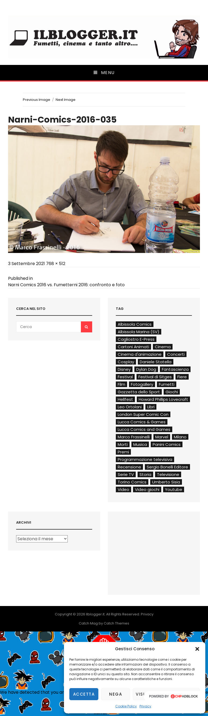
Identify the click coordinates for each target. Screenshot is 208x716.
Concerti (176, 354)
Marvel (161, 437)
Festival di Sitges (155, 377)
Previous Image (36, 99)
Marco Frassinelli (134, 437)
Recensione (129, 467)
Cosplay (126, 362)
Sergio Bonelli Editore (167, 467)
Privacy (145, 706)
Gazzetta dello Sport (139, 392)
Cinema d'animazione (140, 354)
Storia (145, 474)
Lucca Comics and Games (144, 429)
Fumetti (166, 384)
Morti (123, 444)
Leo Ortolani (130, 407)
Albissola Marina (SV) (138, 332)
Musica (140, 444)
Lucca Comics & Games (142, 422)
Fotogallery (142, 384)
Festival (125, 377)
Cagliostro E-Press (136, 339)
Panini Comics (167, 444)
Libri (151, 407)
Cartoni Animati (133, 347)
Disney (124, 369)
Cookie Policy (126, 706)
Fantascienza (175, 369)
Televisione (168, 474)
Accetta (84, 694)
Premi (123, 452)
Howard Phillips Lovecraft (163, 399)
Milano (180, 437)
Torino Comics (132, 482)
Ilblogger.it (95, 614)
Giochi (172, 392)
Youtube (173, 489)
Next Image (66, 99)
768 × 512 (55, 263)
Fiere (182, 377)
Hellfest (125, 399)
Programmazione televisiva (145, 459)
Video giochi (147, 489)
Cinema (163, 347)
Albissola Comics (135, 324)
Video (123, 489)
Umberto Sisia (166, 482)
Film (121, 384)
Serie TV (126, 474)
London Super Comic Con (143, 414)
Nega (115, 694)
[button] (197, 649)
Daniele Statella (155, 362)
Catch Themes (116, 623)
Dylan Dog (146, 369)
